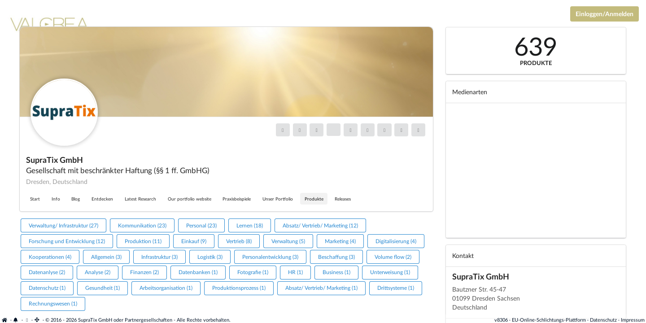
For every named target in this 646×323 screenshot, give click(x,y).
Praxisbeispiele (237, 198)
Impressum (633, 320)
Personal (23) (201, 225)
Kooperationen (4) (50, 256)
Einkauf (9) (193, 241)
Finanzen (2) (144, 272)
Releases (343, 198)
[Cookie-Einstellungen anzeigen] (27, 320)
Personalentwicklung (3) (270, 256)
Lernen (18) (249, 225)
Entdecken (102, 198)
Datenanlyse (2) (47, 272)
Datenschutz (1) (47, 287)
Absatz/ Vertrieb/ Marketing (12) (320, 225)
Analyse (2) (97, 272)
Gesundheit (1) (102, 287)
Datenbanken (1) (198, 272)
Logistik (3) (210, 256)
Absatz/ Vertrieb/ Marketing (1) (321, 287)
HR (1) (295, 272)
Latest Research (140, 198)
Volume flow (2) (393, 256)
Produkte (314, 198)
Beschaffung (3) (336, 256)
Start (35, 198)
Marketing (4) (340, 241)
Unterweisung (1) (390, 272)
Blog (75, 198)
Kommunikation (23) (142, 225)
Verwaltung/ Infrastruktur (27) (63, 225)
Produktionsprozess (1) (239, 287)
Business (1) (336, 272)
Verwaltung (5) (288, 241)
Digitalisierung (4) (395, 241)
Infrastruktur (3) (159, 256)
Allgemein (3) (106, 256)
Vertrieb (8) (239, 241)
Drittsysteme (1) (395, 287)
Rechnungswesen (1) (53, 303)
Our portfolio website (189, 198)
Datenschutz (603, 320)
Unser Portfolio (277, 198)
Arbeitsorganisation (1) (166, 287)
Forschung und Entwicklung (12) (67, 241)
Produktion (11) (143, 241)
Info (56, 198)
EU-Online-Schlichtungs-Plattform (549, 320)
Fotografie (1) (252, 272)
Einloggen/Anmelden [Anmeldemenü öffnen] (604, 13)
